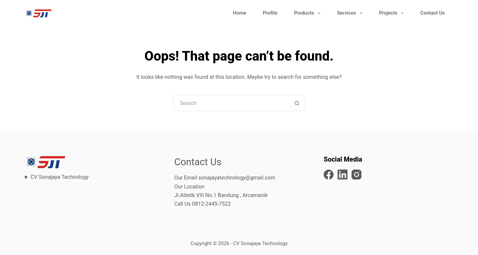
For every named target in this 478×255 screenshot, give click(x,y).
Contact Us (432, 13)
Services (351, 13)
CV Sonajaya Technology (60, 177)
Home (239, 13)
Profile (270, 13)
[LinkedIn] (343, 174)
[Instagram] (356, 174)
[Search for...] (231, 103)
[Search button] (297, 103)
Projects (393, 13)
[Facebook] (329, 174)
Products (308, 13)
